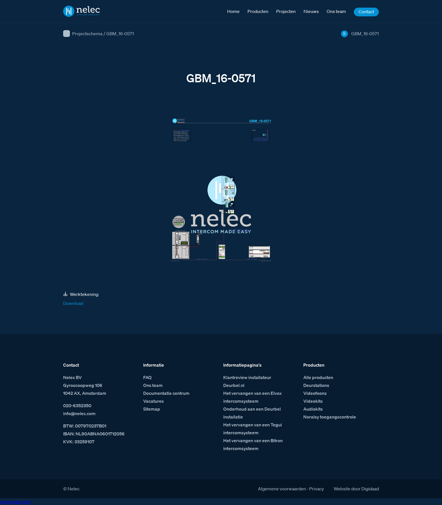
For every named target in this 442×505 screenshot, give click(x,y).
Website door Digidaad (356, 488)
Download (73, 303)
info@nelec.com (79, 413)
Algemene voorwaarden (282, 488)
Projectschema (87, 33)
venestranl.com (15, 501)
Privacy (316, 488)
